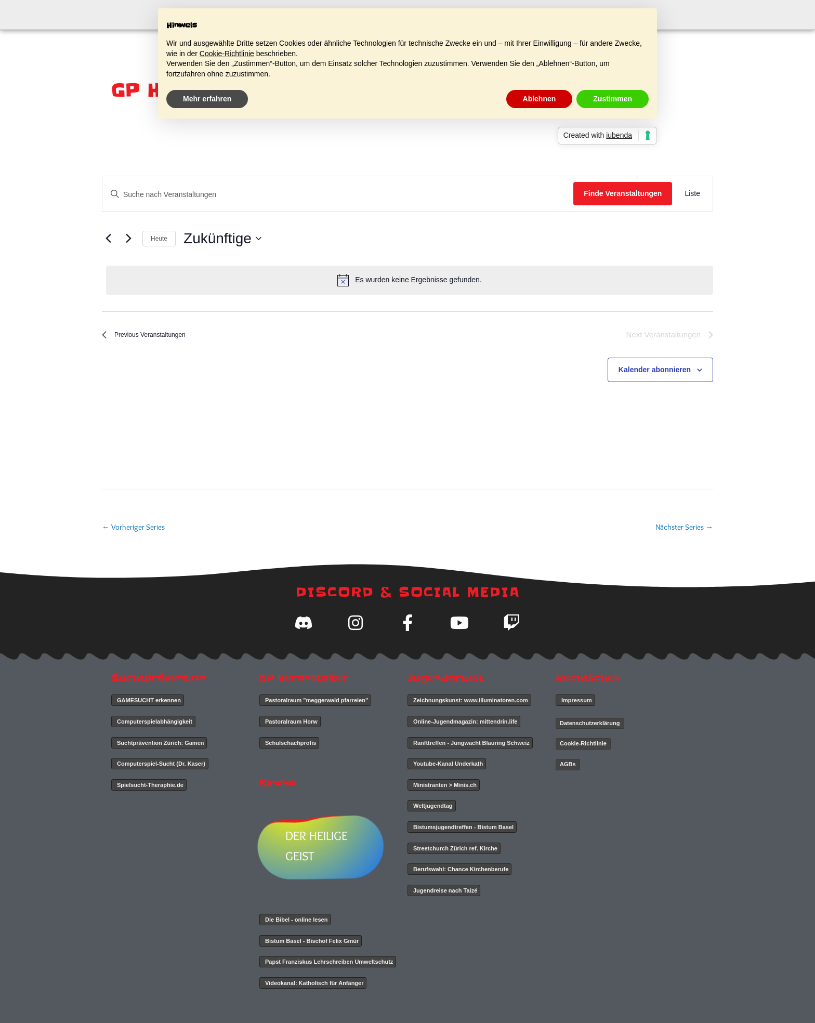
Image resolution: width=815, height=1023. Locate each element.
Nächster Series (684, 527)
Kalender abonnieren (655, 370)
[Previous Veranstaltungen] (108, 238)
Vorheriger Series (133, 527)
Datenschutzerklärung (590, 723)
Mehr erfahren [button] (207, 99)
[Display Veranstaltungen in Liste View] (692, 193)
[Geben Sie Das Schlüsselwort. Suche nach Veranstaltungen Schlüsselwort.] (337, 194)
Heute (159, 238)
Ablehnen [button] (539, 99)
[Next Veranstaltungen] (128, 238)
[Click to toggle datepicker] (222, 238)
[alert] (409, 280)
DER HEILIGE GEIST (320, 846)
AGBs (568, 764)
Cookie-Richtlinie (583, 743)
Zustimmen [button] (612, 99)
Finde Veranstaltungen (623, 193)
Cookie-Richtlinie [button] (227, 53)
